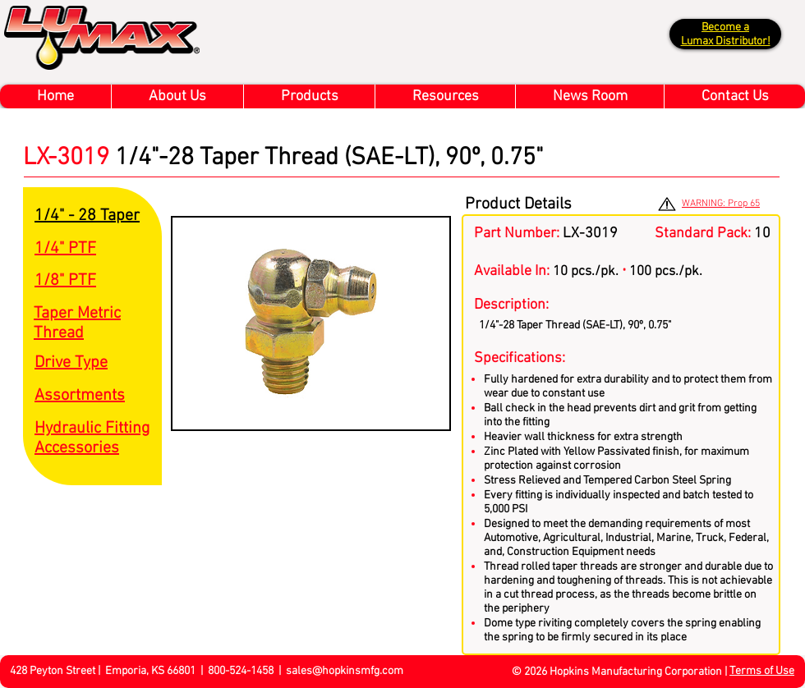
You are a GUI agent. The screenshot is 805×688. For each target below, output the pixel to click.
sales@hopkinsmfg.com (344, 671)
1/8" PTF (65, 281)
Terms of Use (761, 671)
